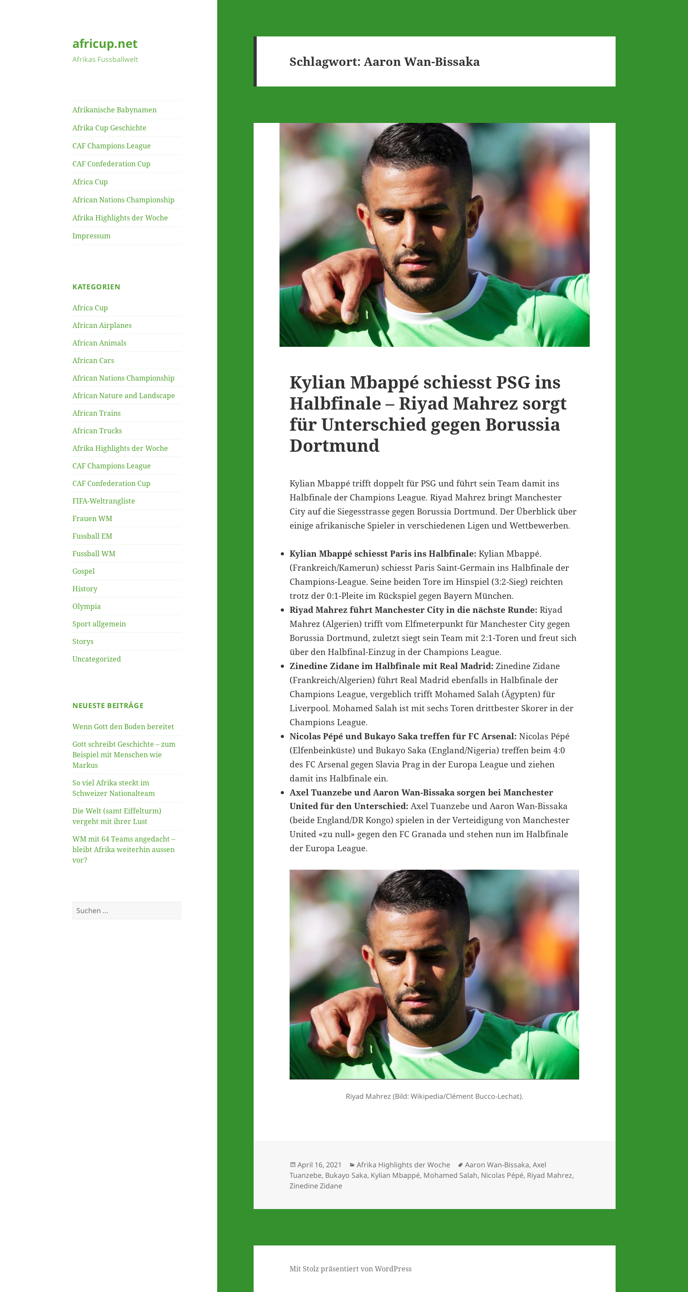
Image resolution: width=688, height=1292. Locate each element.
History (84, 589)
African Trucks (97, 430)
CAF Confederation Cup (111, 164)
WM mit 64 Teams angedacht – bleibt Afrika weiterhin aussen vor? (123, 849)
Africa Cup (90, 182)
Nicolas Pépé (502, 1175)
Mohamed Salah (450, 1175)
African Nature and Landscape (123, 395)
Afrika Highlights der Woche (120, 218)
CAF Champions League (111, 146)
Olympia (86, 606)
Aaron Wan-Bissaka (497, 1165)
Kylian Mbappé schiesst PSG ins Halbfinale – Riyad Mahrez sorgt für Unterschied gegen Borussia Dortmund (428, 413)
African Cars (93, 360)
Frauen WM (92, 518)
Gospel (83, 571)
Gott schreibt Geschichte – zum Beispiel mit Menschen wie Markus (124, 754)
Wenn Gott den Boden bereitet (123, 726)
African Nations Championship (123, 200)
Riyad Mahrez (549, 1175)
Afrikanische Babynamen (114, 110)
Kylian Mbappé (395, 1175)
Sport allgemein (99, 624)
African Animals (99, 343)
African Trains (96, 413)
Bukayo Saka (346, 1175)
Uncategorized (96, 659)
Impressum (91, 236)
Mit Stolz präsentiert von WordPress (351, 1269)
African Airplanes (102, 325)
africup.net (105, 43)
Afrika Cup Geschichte (109, 128)
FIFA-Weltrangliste (103, 501)
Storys (82, 641)
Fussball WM (93, 553)
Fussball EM (92, 536)
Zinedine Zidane (316, 1186)
